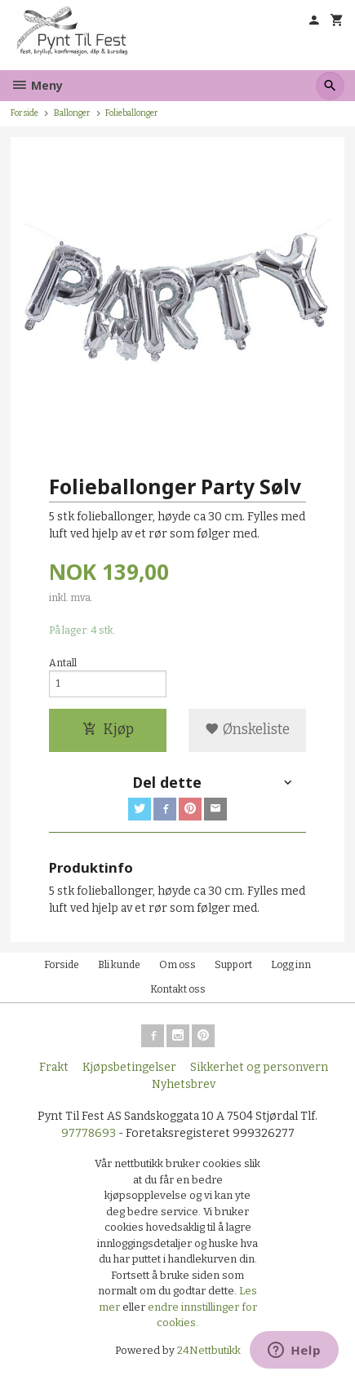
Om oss (177, 965)
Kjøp (108, 729)
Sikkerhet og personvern (259, 1067)
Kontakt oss (178, 989)
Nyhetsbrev (183, 1084)
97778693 (88, 1133)
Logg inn (291, 965)
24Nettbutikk (209, 1350)
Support (233, 965)
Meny (37, 85)
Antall (63, 663)
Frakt (54, 1067)
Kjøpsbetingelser (129, 1067)
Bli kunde (119, 965)
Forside (24, 113)
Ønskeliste (247, 729)
